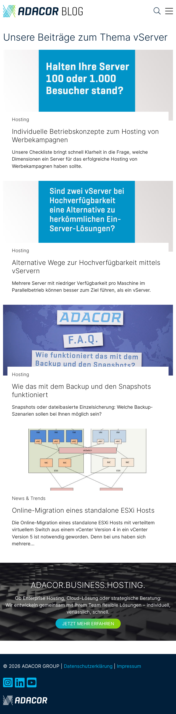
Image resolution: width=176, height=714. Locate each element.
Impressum (129, 666)
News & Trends (29, 498)
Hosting (20, 119)
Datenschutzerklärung (88, 666)
